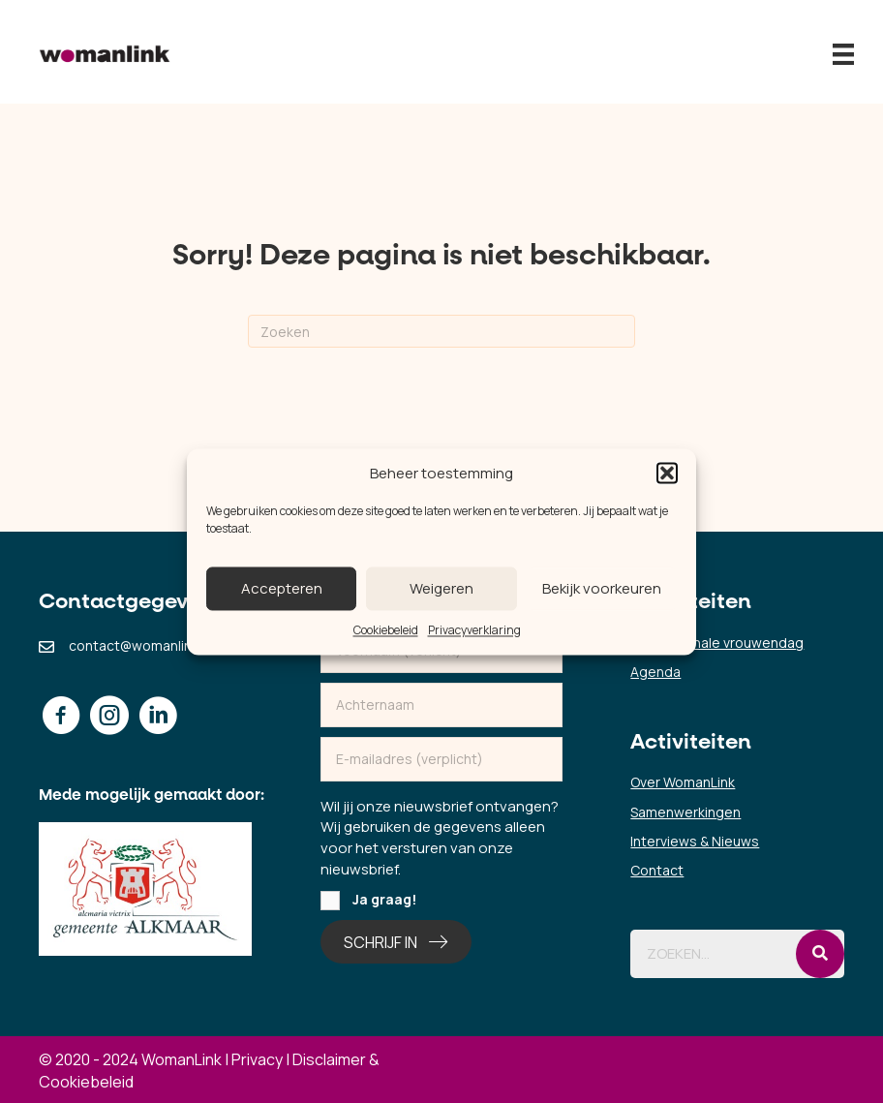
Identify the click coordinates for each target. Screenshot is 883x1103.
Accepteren (281, 588)
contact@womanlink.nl (140, 645)
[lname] (441, 705)
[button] (667, 473)
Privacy (257, 1059)
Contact (657, 870)
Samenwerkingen (685, 812)
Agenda (655, 671)
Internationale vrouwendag (717, 642)
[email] (441, 759)
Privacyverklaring (474, 631)
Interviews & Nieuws (694, 841)
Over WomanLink (682, 782)
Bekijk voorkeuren (601, 588)
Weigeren (441, 588)
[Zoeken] (441, 331)
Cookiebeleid (385, 631)
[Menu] (843, 54)
